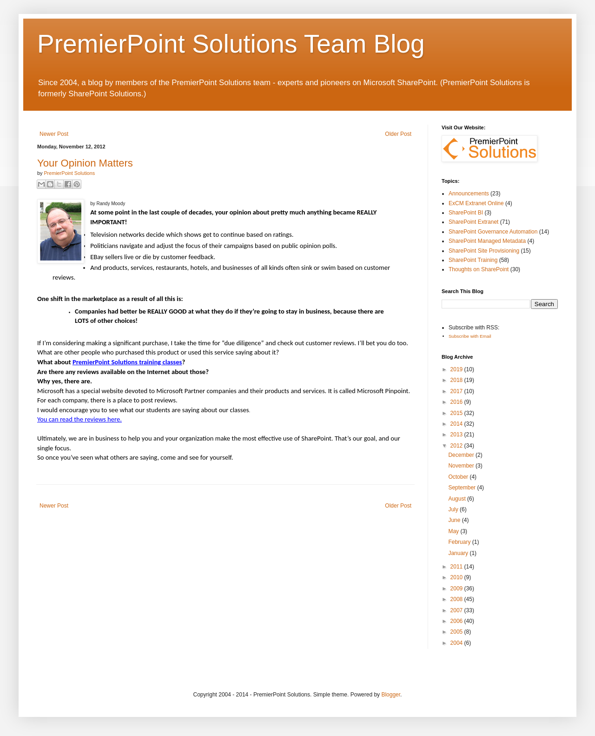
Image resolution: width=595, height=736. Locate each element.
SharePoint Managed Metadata (487, 241)
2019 (457, 369)
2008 (457, 599)
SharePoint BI (466, 212)
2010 (457, 577)
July (454, 509)
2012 (457, 445)
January (458, 553)
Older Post (398, 134)
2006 (457, 621)
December (462, 455)
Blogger (390, 694)
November (462, 465)
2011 (457, 566)
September (462, 487)
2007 (457, 610)
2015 (457, 413)
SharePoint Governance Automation (493, 231)
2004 (457, 643)
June (455, 520)
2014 (457, 424)
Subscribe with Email (470, 336)
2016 (457, 402)
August (457, 498)
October (458, 477)
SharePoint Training (473, 260)
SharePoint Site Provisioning (484, 251)
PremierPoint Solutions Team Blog (231, 43)
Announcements (469, 193)
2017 (457, 391)
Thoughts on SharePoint (479, 269)
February (460, 542)
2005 (457, 632)
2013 (457, 434)
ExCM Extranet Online (476, 203)
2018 (457, 380)
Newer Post (54, 134)
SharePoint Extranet (473, 222)
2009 (457, 588)
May (454, 531)
